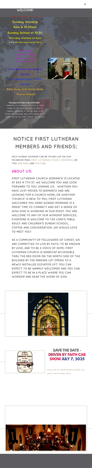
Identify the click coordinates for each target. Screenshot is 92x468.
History (37, 16)
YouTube (40, 163)
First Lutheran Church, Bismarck (52, 160)
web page (23, 163)
